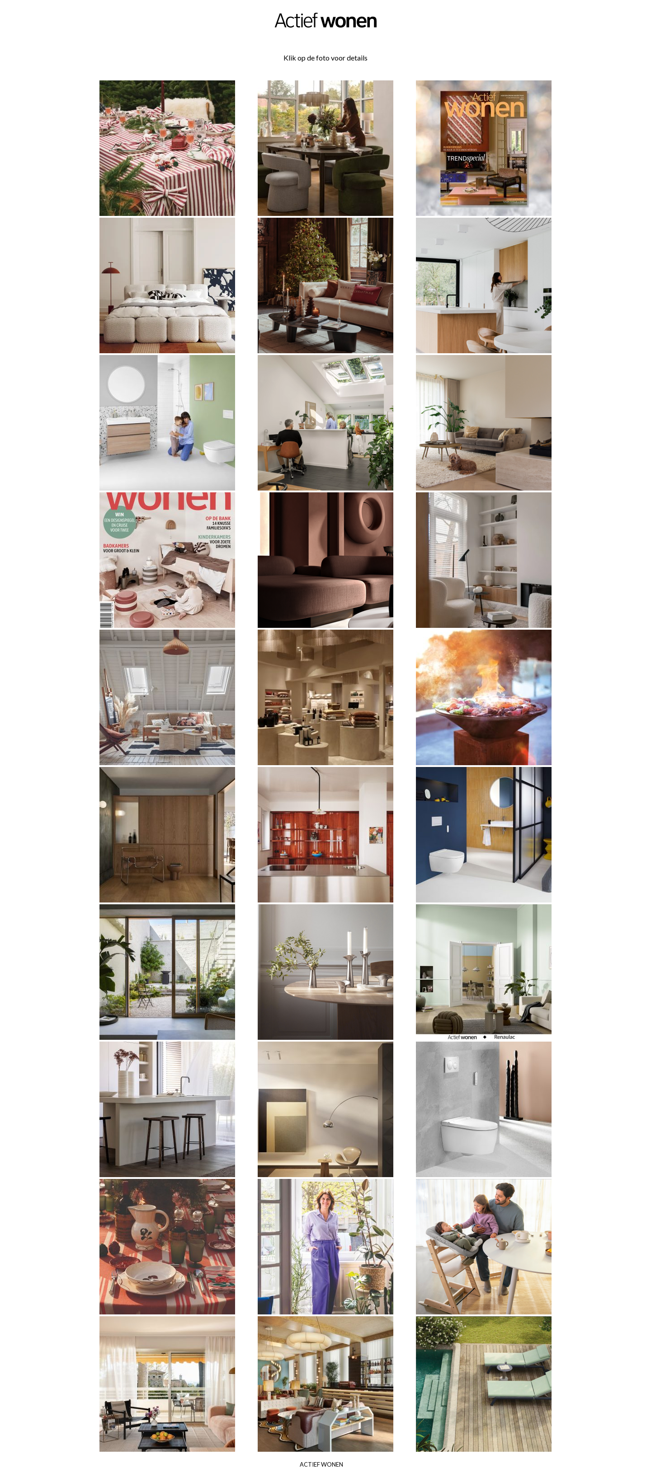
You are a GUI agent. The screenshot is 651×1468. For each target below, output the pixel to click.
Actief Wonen (321, 1464)
